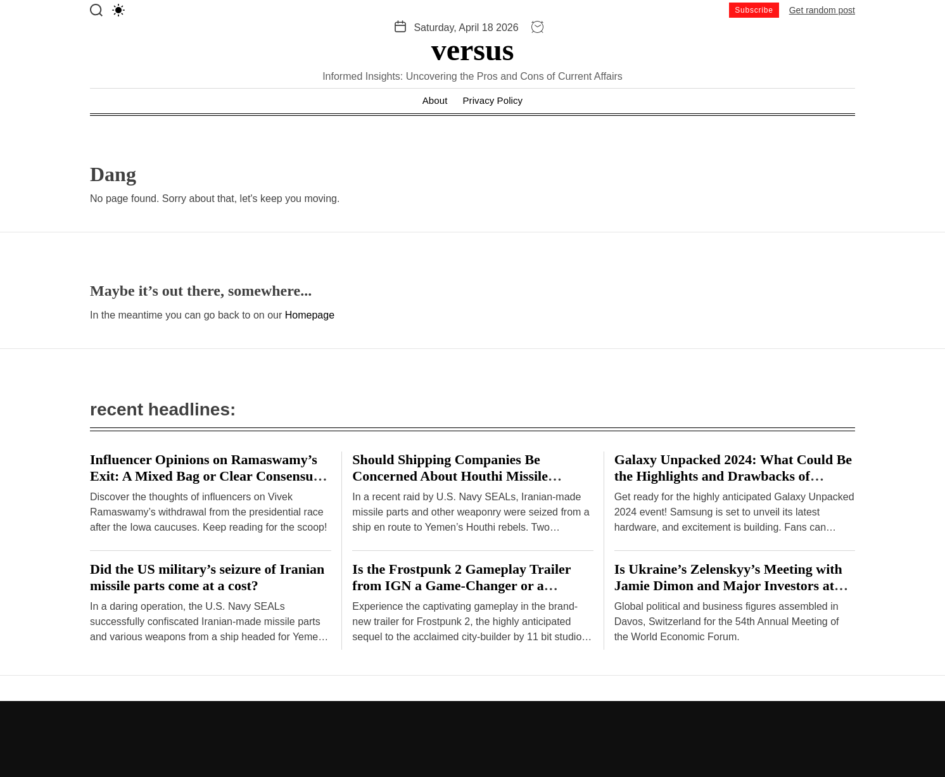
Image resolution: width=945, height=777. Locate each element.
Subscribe (754, 10)
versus (472, 50)
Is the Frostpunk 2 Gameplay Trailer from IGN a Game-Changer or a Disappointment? (461, 585)
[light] (118, 10)
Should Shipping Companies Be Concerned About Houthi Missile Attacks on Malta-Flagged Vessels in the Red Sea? (470, 484)
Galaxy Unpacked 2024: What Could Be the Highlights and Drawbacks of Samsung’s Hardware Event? (733, 476)
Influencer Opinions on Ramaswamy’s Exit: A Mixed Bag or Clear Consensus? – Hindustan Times (208, 476)
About (435, 100)
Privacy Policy (492, 100)
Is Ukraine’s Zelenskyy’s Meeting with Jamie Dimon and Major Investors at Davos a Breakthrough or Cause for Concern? (728, 593)
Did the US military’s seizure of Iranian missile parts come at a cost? (207, 577)
